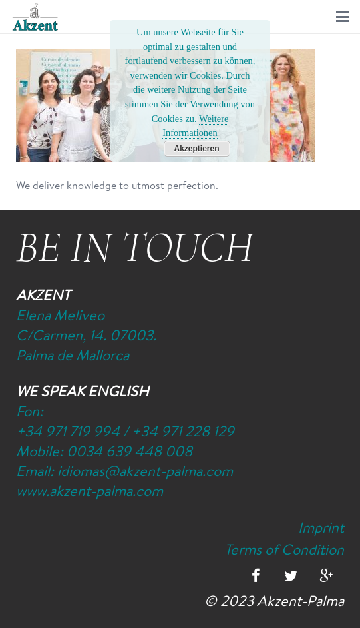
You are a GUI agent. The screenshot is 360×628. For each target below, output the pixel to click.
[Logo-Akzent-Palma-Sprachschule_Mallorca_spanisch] (35, 17)
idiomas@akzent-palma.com (145, 471)
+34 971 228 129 (183, 431)
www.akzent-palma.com (89, 491)
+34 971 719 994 (68, 431)
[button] (342, 16)
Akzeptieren (196, 148)
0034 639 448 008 (129, 451)
